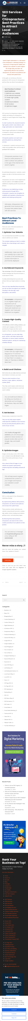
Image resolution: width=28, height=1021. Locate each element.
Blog (13, 41)
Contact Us (8, 886)
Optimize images (11, 106)
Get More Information (7, 872)
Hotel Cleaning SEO (10, 937)
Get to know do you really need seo (11, 373)
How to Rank (7, 652)
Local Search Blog (8, 674)
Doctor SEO (8, 921)
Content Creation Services (11, 911)
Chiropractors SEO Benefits (10, 45)
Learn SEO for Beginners (16, 567)
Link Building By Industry (10, 671)
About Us (7, 878)
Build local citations (12, 102)
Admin (6, 41)
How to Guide (7, 649)
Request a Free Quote (11, 892)
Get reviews (10, 104)
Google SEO (7, 640)
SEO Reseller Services (11, 913)
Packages (7, 884)
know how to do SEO (12, 236)
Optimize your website (13, 93)
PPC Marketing (7, 689)
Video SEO (6, 716)
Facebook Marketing (9, 634)
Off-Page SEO (7, 683)
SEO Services (8, 899)
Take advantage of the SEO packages (12, 271)
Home (6, 876)
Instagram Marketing (9, 655)
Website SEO (7, 719)
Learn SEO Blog (8, 665)
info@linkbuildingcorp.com (14, 534)
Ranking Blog (7, 692)
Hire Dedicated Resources (12, 917)
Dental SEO (8, 923)
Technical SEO (7, 713)
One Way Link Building (11, 949)
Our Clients (8, 890)
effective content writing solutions (14, 325)
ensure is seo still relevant (13, 456)
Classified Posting (9, 947)
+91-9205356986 (10, 964)
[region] (14, 1008)
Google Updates (8, 643)
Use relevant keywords (13, 95)
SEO (19, 47)
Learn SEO (7, 959)
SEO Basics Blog (8, 698)
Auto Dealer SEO (9, 925)
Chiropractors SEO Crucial (10, 47)
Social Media (7, 707)
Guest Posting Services (11, 909)
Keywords (6, 662)
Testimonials (8, 888)
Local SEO (6, 677)
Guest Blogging (8, 646)
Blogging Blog (7, 616)
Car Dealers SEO (9, 927)
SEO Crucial (19, 48)
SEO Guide (6, 704)
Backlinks (6, 610)
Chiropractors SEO (9, 42)
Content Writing (8, 622)
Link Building (7, 668)
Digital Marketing (8, 625)
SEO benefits (12, 48)
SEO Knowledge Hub (10, 957)
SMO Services (8, 903)
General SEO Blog (8, 637)
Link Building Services (10, 907)
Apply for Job (8, 896)
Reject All (14, 1017)
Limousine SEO (9, 929)
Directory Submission (10, 951)
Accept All (14, 1009)
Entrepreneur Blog (8, 631)
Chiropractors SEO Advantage (10, 44)
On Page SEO (8, 943)
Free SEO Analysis (10, 894)
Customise (14, 1013)
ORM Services (8, 901)
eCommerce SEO (8, 628)
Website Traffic (8, 722)
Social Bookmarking (10, 953)
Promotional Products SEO (12, 939)
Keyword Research (8, 659)
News (5, 680)
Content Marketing (8, 619)
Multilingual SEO (9, 945)
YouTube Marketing (9, 725)
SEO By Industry (19, 41)
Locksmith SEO (9, 931)
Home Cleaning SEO (10, 935)
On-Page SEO (7, 686)
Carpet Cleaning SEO (10, 933)
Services (7, 880)
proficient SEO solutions (8, 149)
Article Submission (9, 955)
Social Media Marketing (9, 710)
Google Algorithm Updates (9, 569)
